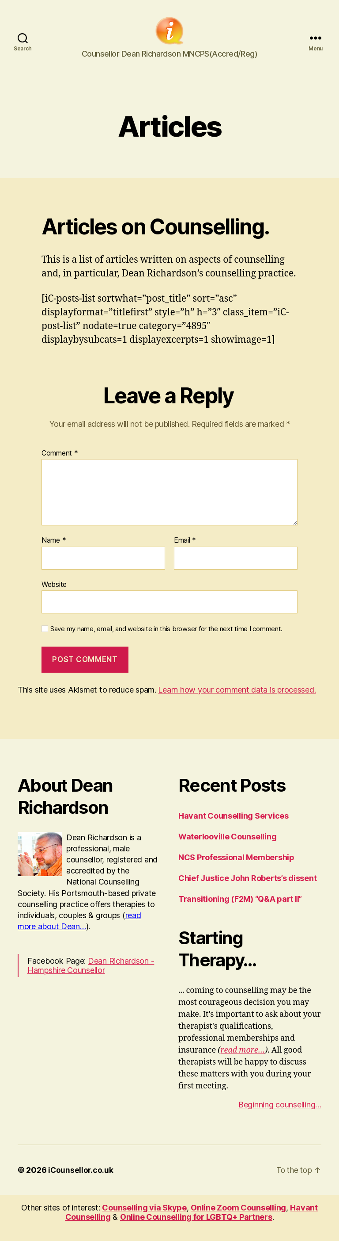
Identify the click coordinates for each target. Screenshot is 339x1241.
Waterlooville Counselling (227, 848)
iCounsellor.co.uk (81, 1181)
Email (185, 552)
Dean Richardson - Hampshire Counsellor (90, 977)
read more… (243, 1062)
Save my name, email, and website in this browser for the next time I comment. (166, 641)
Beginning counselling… (279, 1116)
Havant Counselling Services (233, 827)
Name (53, 552)
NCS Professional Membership (236, 868)
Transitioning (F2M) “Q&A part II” (240, 910)
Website (54, 595)
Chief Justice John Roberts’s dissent (247, 889)
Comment (59, 465)
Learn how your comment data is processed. (237, 701)
